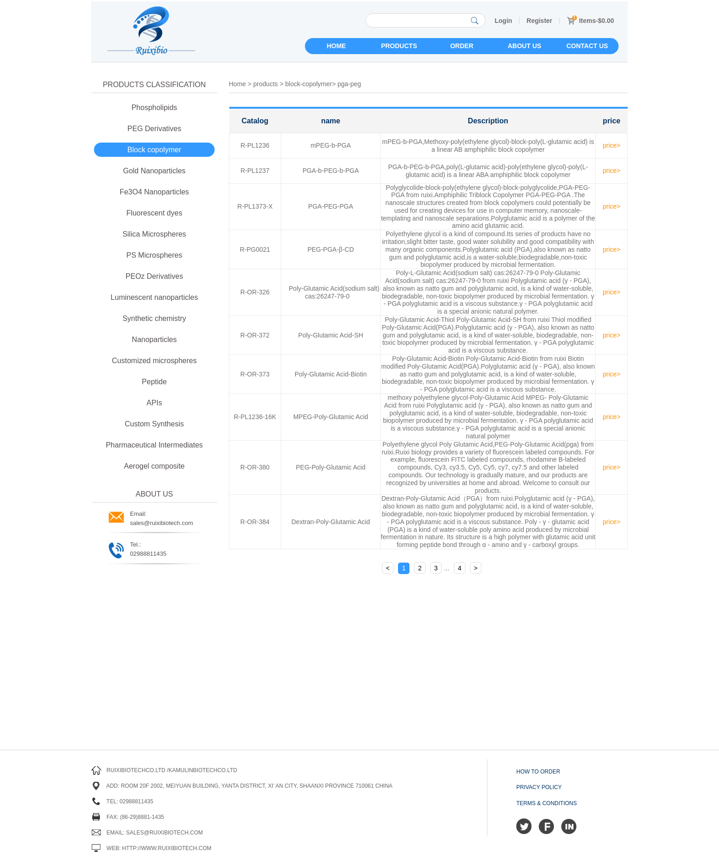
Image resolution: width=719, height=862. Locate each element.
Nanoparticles (154, 339)
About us (524, 46)
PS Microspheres (155, 255)
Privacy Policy (539, 787)
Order (462, 46)
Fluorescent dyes (155, 213)
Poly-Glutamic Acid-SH (330, 335)
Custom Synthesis (154, 424)
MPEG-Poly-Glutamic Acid (330, 416)
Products (399, 46)
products (265, 84)
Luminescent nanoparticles (154, 297)
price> (611, 145)
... (446, 568)
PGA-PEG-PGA (330, 206)
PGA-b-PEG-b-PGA (331, 170)
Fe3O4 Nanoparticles (154, 192)
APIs (154, 403)
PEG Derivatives (154, 129)
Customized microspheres (154, 361)
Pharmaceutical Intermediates (154, 445)
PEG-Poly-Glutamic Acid (330, 467)
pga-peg (349, 84)
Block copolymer (154, 150)
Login (503, 20)
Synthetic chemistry (154, 318)
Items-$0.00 (590, 20)
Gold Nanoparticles (154, 171)
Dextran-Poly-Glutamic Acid (331, 521)
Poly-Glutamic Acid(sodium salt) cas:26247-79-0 (334, 292)
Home (336, 46)
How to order (538, 771)
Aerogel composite (154, 466)
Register (539, 20)
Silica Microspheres (154, 234)
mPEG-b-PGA (330, 145)
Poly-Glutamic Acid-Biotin (331, 374)
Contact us (587, 46)
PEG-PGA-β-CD (330, 249)
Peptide (154, 382)
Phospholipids (154, 107)
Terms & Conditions (546, 803)
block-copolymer (308, 84)
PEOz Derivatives (154, 276)
